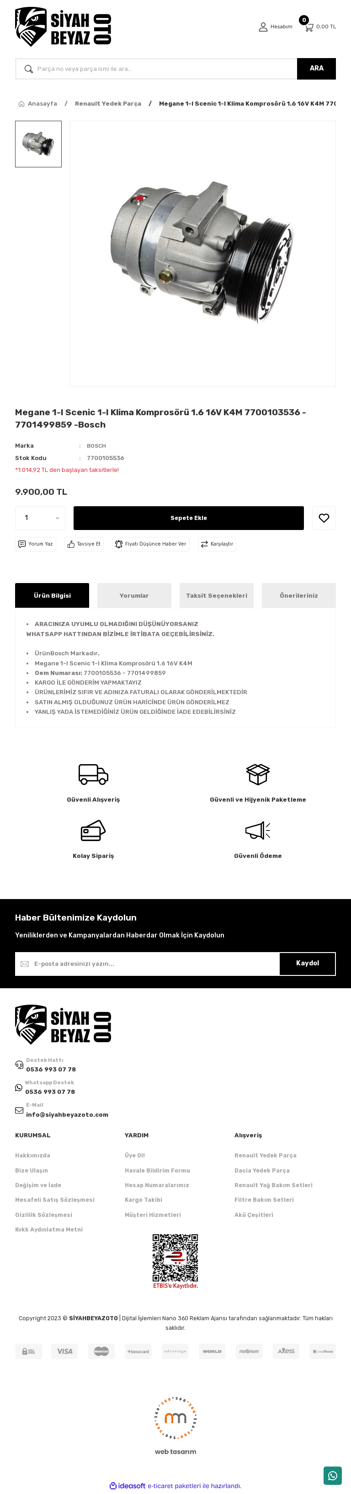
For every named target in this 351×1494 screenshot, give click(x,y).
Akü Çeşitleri (253, 1216)
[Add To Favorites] (324, 518)
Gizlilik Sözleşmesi (43, 1216)
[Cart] (319, 27)
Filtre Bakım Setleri (264, 1201)
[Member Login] (274, 27)
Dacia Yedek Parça (262, 1171)
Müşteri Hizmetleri (153, 1216)
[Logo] (63, 27)
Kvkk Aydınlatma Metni (49, 1230)
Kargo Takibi (143, 1201)
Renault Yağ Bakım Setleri (273, 1186)
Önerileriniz (299, 595)
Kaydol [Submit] (307, 963)
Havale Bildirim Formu (157, 1171)
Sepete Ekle (189, 518)
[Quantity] (40, 518)
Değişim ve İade (38, 1186)
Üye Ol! (135, 1157)
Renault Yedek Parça (265, 1157)
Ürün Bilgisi (52, 595)
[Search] (175, 69)
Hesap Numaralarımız (157, 1186)
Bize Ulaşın (31, 1171)
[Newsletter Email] (175, 964)
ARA (317, 68)
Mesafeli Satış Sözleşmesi (55, 1201)
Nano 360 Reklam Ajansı (194, 1320)
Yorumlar (134, 595)
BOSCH (97, 445)
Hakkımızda (32, 1157)
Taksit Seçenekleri (216, 595)
